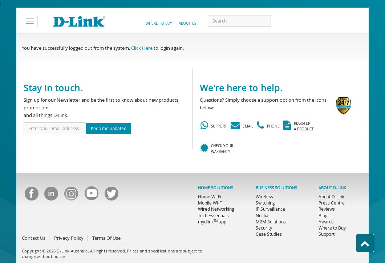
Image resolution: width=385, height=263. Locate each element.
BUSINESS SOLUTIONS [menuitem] (276, 188)
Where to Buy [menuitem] (332, 228)
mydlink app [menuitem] (212, 221)
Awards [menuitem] (326, 221)
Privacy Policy (69, 238)
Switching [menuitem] (265, 203)
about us (187, 23)
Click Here (142, 48)
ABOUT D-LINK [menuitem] (332, 188)
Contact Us (33, 238)
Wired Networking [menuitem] (216, 209)
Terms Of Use (106, 238)
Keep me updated (108, 128)
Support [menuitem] (327, 234)
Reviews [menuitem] (327, 209)
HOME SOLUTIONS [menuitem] (215, 188)
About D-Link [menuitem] (331, 196)
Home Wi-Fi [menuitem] (209, 196)
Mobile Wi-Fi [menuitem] (210, 203)
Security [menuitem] (264, 228)
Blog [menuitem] (323, 215)
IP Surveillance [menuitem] (270, 209)
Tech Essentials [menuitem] (213, 215)
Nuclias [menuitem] (263, 215)
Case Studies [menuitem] (269, 234)
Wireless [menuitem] (264, 196)
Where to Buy (159, 23)
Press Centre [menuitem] (332, 203)
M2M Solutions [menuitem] (271, 221)
